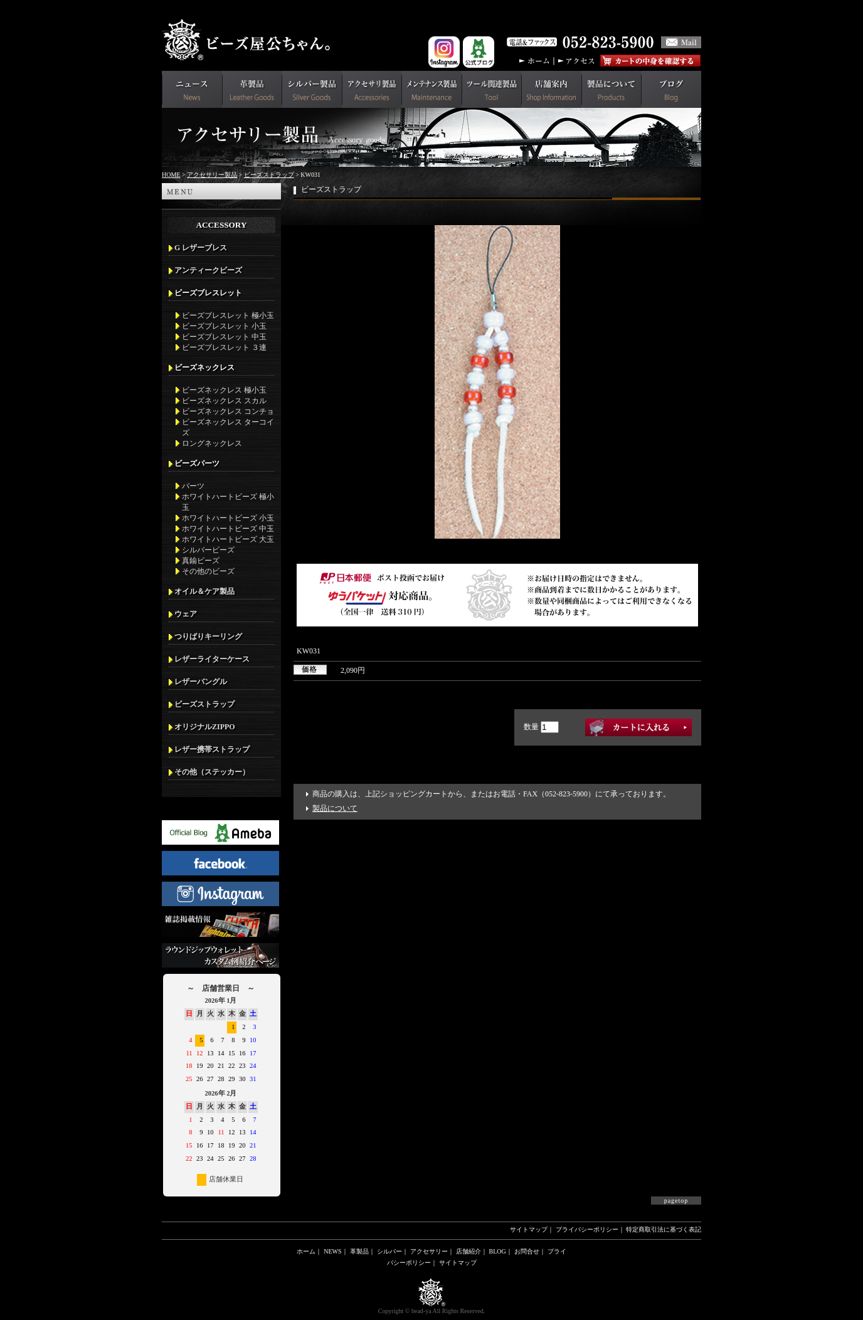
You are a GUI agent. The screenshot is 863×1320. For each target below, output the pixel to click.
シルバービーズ (208, 550)
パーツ (193, 486)
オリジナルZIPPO (204, 726)
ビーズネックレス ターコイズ (228, 427)
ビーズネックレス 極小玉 (224, 390)
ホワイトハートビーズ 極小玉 (228, 502)
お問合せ (526, 1251)
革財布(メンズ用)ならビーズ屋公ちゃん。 (249, 40)
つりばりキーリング (208, 636)
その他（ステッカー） (212, 772)
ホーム (306, 1251)
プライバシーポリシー (587, 1229)
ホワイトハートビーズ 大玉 (228, 539)
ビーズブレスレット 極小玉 (228, 315)
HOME (171, 174)
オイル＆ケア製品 (204, 591)
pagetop (676, 1200)
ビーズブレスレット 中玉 (224, 336)
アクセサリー (429, 1251)
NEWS (332, 1251)
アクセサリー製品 (212, 174)
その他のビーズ (208, 571)
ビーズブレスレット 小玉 (224, 326)
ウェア (185, 614)
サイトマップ (529, 1229)
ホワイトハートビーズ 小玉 (228, 518)
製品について (334, 808)
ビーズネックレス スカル (224, 400)
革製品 (359, 1251)
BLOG (497, 1251)
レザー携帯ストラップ (212, 749)
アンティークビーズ (208, 270)
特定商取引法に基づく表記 (663, 1229)
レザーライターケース (212, 659)
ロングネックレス (212, 443)
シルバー (389, 1251)
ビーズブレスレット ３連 (224, 347)
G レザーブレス (200, 247)
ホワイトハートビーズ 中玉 (228, 528)
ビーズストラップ (269, 174)
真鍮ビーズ (201, 560)
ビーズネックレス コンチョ (228, 411)
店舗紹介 (468, 1251)
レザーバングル (200, 681)
